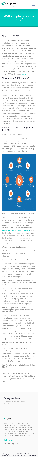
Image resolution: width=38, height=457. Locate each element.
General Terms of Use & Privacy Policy (13, 455)
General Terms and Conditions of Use (16, 230)
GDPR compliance (30, 455)
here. (24, 74)
